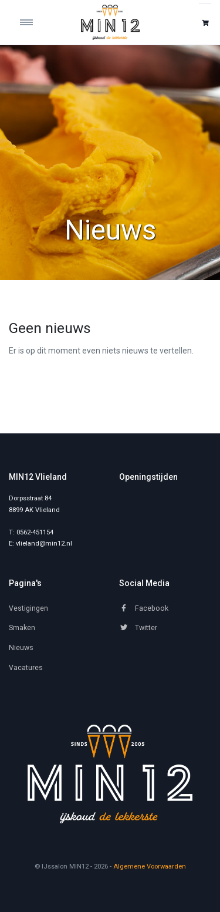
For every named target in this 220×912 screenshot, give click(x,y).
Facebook (143, 608)
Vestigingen (28, 608)
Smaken (22, 628)
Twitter (138, 628)
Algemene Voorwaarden (149, 866)
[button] (205, 22)
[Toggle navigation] (34, 22)
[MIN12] (110, 774)
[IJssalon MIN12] (110, 22)
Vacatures (26, 668)
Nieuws (21, 648)
